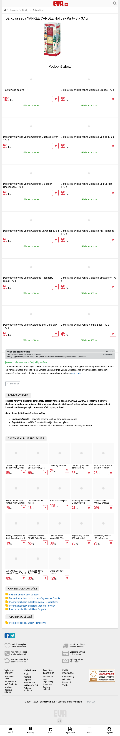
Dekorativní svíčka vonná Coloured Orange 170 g (88, 89)
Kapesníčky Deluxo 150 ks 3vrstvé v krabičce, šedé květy (103, 538)
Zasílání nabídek (46, 688)
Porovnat (13, 383)
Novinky (8, 687)
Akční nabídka (11, 684)
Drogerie (14, 10)
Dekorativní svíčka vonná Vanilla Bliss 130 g (85, 324)
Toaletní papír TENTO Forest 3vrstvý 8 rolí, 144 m (15, 467)
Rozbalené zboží (9, 678)
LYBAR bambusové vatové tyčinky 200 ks (15, 501)
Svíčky (25, 10)
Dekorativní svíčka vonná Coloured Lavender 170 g (31, 230)
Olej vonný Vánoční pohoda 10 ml (80, 466)
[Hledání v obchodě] (114, 3)
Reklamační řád (31, 685)
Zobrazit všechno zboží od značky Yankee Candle (34, 598)
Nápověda (66, 679)
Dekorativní (37, 10)
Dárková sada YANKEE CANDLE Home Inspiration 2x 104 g (103, 504)
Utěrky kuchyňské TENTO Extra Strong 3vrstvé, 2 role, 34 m (37, 538)
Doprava (27, 680)
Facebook (66, 682)
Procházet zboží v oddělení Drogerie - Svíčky (32, 605)
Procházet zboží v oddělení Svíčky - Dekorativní (33, 602)
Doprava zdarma (8, 691)
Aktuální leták (11, 681)
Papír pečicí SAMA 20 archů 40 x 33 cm (103, 466)
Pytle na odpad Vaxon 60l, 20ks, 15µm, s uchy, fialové (59, 538)
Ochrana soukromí (28, 689)
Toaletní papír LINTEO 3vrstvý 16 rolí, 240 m (36, 467)
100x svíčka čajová (13, 89)
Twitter (65, 685)
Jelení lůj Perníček (58, 465)
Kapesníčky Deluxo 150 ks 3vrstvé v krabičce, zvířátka (80, 538)
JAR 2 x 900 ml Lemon (57, 572)
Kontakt (27, 677)
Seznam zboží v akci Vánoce (24, 594)
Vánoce (9, 362)
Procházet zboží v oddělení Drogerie (27, 609)
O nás (26, 674)
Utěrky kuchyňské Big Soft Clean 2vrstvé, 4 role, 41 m (15, 538)
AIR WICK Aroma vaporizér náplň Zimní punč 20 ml (16, 573)
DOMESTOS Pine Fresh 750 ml (35, 572)
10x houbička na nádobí (35, 501)
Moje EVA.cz (48, 677)
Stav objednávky (48, 680)
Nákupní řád (29, 683)
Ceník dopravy (107, 354)
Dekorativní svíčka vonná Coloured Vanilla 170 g (87, 136)
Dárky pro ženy (41, 362)
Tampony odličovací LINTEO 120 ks (81, 501)
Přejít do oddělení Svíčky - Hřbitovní (27, 622)
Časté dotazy (68, 677)
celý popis (76, 373)
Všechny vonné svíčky (24, 362)
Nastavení (47, 684)
